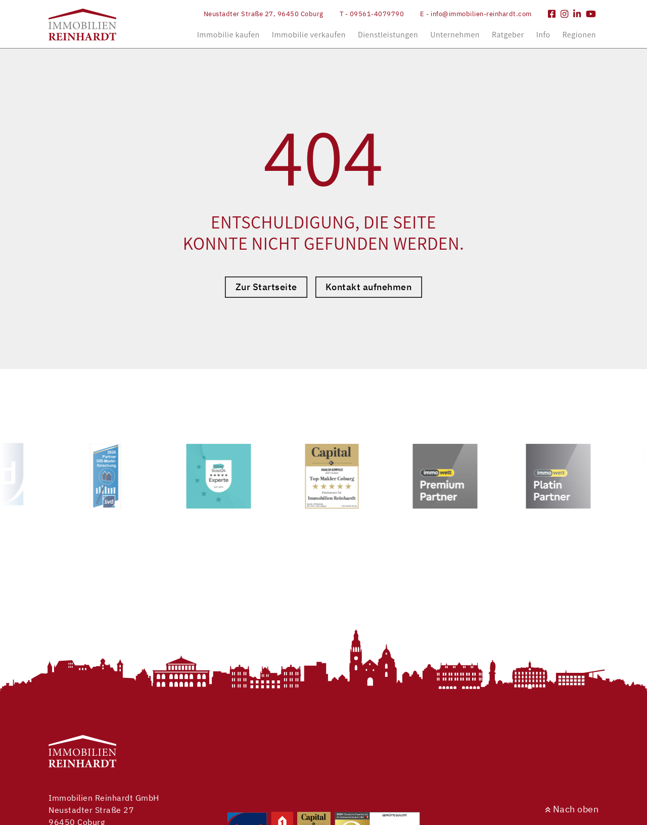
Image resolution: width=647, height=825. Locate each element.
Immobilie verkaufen (309, 34)
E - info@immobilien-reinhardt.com (476, 14)
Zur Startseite (266, 287)
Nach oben (572, 809)
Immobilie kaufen (228, 34)
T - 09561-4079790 (372, 14)
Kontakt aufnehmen (369, 287)
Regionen (579, 34)
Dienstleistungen (388, 34)
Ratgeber (508, 34)
